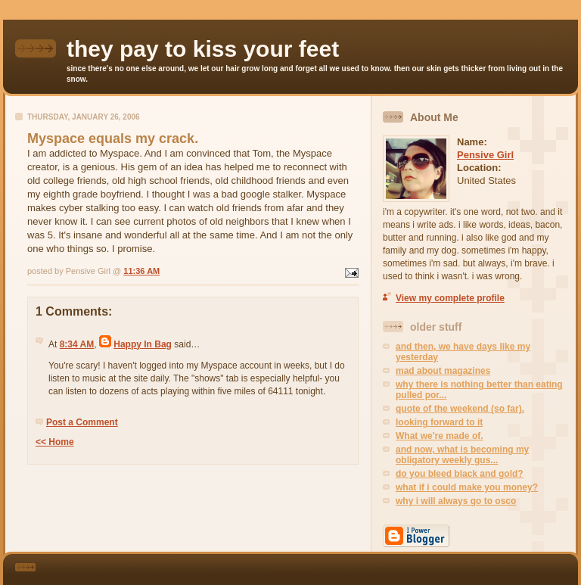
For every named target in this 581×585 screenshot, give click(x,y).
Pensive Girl (485, 154)
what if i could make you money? (467, 487)
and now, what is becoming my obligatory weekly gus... (462, 454)
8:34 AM (77, 344)
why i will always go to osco (456, 501)
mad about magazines (443, 371)
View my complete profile (450, 298)
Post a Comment (82, 422)
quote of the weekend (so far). (460, 408)
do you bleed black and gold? (460, 473)
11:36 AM (141, 270)
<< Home (55, 442)
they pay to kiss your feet (203, 48)
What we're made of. (439, 436)
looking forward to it (439, 422)
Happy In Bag (142, 344)
